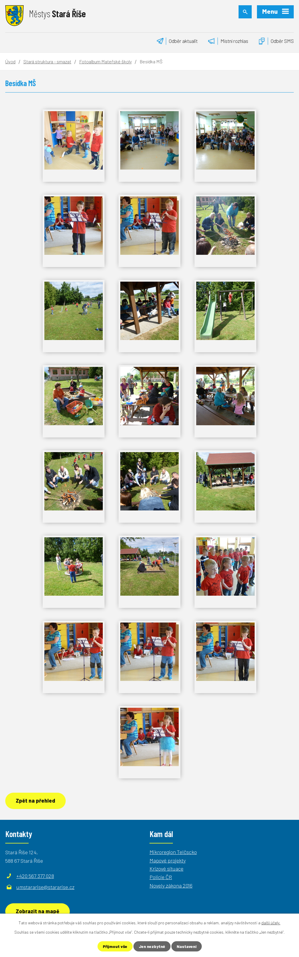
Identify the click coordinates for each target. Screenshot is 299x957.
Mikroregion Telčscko (173, 852)
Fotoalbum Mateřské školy (105, 61)
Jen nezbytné (152, 946)
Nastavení (187, 946)
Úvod (10, 61)
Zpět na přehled (35, 800)
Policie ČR (161, 877)
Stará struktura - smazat (47, 61)
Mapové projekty (168, 860)
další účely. (270, 922)
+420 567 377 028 (35, 876)
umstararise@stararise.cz (45, 887)
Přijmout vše (115, 946)
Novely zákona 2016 (171, 885)
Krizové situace (166, 868)
